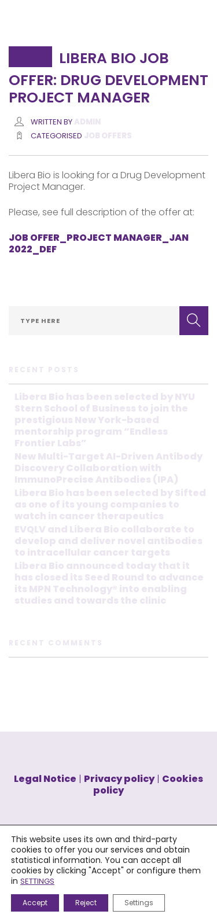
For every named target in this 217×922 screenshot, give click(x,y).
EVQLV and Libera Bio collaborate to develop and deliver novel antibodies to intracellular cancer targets (108, 541)
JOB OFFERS (108, 135)
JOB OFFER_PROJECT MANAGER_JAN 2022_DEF (99, 243)
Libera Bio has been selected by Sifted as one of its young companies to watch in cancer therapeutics (110, 504)
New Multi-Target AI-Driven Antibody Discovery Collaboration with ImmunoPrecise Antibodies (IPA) (108, 468)
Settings (138, 903)
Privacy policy (119, 778)
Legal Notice (45, 778)
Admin (87, 121)
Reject (86, 903)
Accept (35, 903)
